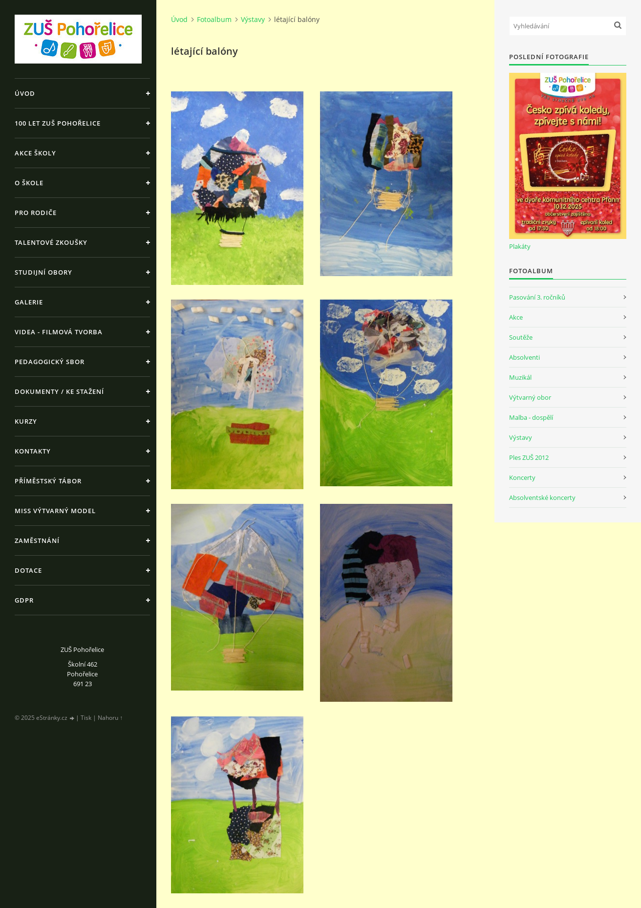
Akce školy (35, 153)
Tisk (86, 717)
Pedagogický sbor (50, 361)
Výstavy (253, 19)
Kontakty (33, 451)
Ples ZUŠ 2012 (529, 457)
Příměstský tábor (48, 480)
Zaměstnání (37, 540)
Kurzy (26, 421)
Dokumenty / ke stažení (59, 391)
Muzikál (520, 377)
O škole (29, 182)
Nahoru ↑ (110, 717)
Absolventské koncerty (542, 497)
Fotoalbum (214, 19)
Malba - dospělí (531, 417)
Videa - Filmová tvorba (59, 331)
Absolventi (524, 357)
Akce (516, 317)
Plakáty (520, 246)
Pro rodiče (36, 212)
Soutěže (521, 337)
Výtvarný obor (530, 397)
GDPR (24, 600)
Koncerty (522, 477)
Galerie (29, 302)
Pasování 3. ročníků (537, 297)
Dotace (28, 570)
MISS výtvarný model (55, 510)
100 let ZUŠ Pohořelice (58, 123)
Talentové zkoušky (51, 242)
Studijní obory (43, 272)
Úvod (25, 93)
